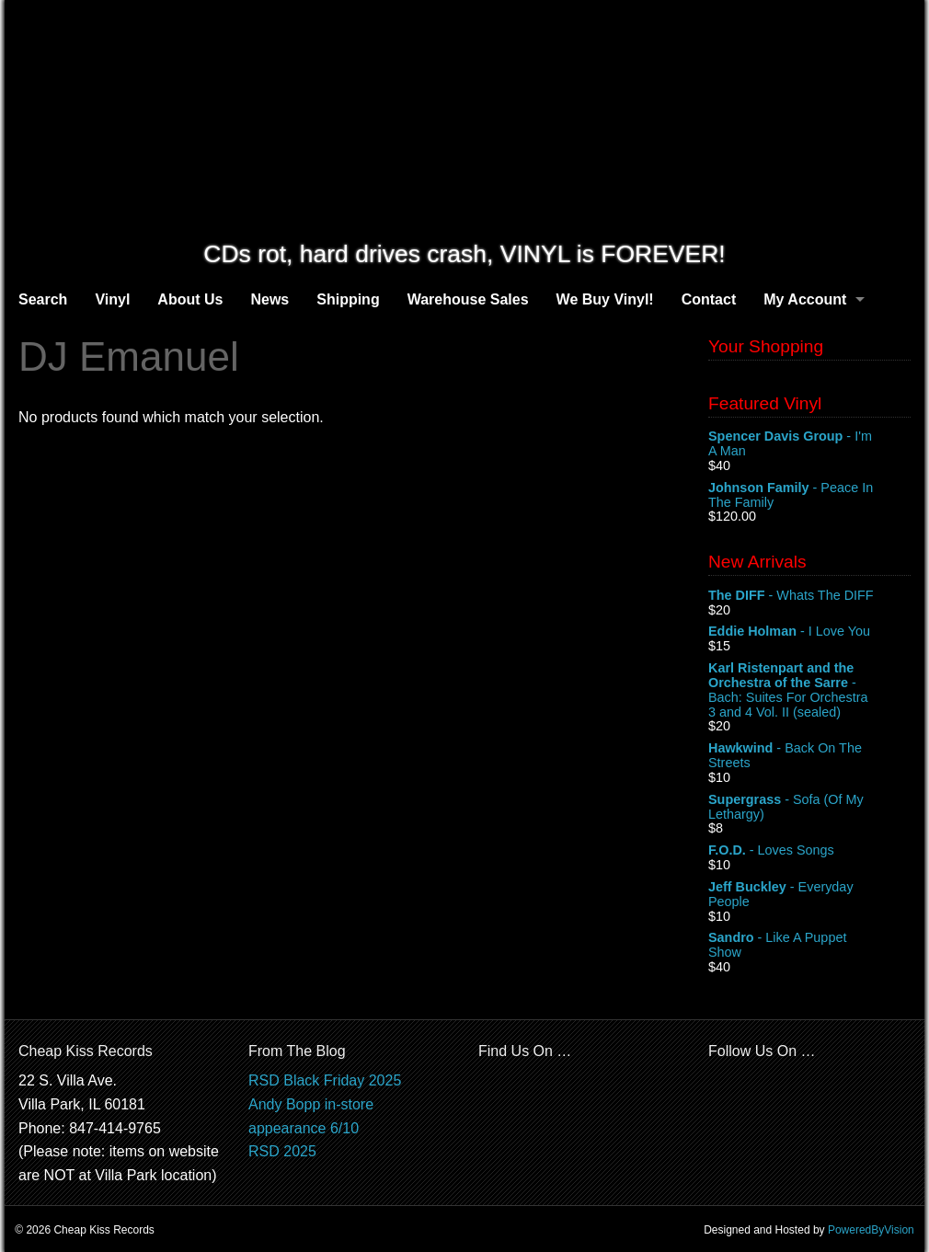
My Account (804, 299)
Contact (709, 299)
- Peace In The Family (809, 496)
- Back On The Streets (809, 756)
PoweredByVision (871, 1229)
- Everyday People (809, 895)
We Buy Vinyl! (605, 299)
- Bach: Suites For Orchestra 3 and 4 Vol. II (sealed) (809, 689)
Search (42, 299)
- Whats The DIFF (809, 596)
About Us (190, 299)
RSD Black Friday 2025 (324, 1080)
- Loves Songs (809, 851)
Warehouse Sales (468, 299)
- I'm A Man (809, 444)
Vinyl (112, 299)
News (269, 299)
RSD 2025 (282, 1151)
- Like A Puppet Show (809, 945)
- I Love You (809, 632)
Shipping (347, 299)
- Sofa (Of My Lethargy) (809, 807)
